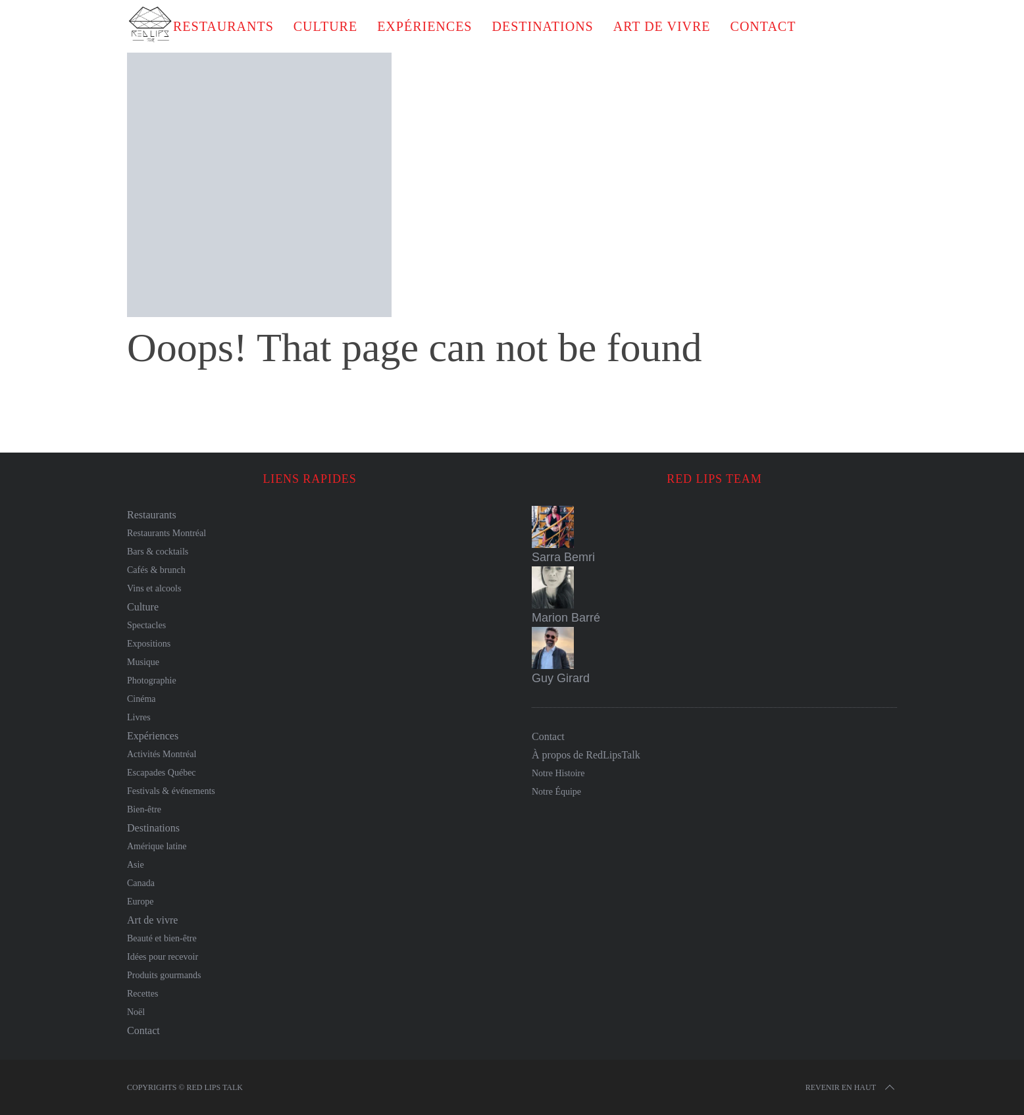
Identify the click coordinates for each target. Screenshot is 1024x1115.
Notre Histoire (558, 773)
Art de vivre (662, 26)
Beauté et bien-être (162, 938)
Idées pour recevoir (162, 957)
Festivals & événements (171, 791)
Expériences (424, 26)
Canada (141, 883)
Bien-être (144, 809)
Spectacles (146, 625)
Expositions (148, 644)
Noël (136, 1012)
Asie (135, 865)
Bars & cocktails (157, 552)
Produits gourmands (164, 975)
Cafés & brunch (156, 570)
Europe (140, 901)
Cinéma (141, 699)
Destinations (542, 26)
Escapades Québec (161, 773)
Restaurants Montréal (166, 533)
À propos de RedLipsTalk (586, 754)
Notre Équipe (556, 792)
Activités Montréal (161, 754)
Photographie (151, 680)
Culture (325, 26)
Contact (763, 26)
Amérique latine (157, 846)
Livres (139, 717)
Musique (143, 662)
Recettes (142, 994)
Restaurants (223, 26)
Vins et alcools (154, 588)
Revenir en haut (851, 1087)
